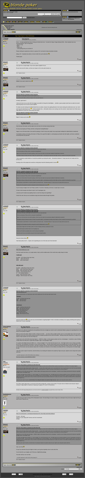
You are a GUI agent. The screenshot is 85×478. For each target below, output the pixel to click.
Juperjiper (5, 410)
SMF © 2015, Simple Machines (47, 474)
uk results (35, 8)
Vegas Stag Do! (11, 29)
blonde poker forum (9, 25)
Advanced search (31, 17)
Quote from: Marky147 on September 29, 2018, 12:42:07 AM (27, 94)
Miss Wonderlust (71, 19)
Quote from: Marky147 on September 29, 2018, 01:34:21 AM (27, 209)
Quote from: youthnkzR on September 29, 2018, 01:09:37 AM (27, 171)
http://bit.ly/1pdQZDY (45, 389)
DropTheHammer (7, 394)
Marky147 (5, 62)
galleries (40, 8)
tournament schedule (27, 8)
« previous (78, 29)
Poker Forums (8, 26)
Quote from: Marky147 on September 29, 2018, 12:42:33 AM (27, 112)
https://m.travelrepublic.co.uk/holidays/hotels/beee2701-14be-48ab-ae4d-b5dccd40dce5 (35, 413)
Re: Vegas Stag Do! (25, 62)
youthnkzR (5, 38)
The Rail (8, 28)
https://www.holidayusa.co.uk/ (22, 249)
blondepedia (12, 8)
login (13, 11)
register (16, 11)
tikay (4, 361)
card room (18, 8)
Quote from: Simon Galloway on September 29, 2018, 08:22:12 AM (28, 364)
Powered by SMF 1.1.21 (37, 474)
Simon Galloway (7, 326)
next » (81, 29)
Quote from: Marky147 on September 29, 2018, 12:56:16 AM (27, 172)
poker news (6, 8)
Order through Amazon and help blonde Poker (70, 11)
